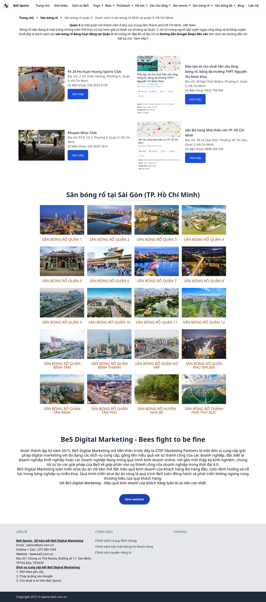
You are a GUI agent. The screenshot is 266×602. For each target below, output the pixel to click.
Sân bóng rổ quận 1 (62, 239)
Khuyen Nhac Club (82, 132)
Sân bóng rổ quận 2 (109, 239)
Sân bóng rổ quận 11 (157, 322)
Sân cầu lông (160, 6)
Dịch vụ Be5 (80, 6)
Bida (109, 6)
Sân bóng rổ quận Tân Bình (62, 410)
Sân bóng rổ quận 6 (109, 280)
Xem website (134, 499)
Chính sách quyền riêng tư (113, 552)
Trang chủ (43, 6)
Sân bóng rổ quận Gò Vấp (156, 365)
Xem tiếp (78, 94)
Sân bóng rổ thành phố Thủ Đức (204, 410)
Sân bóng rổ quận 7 (157, 280)
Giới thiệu (61, 6)
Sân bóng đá (225, 6)
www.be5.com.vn (41, 554)
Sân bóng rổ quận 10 (109, 322)
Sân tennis (181, 6)
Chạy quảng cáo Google (36, 576)
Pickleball (124, 6)
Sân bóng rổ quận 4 (204, 239)
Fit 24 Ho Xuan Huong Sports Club (94, 71)
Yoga (97, 6)
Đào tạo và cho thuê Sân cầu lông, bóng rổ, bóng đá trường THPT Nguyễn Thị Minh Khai (216, 71)
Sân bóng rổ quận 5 (62, 280)
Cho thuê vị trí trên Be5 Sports (40, 581)
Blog (241, 6)
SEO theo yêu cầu (32, 572)
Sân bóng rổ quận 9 (62, 322)
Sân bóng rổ (202, 6)
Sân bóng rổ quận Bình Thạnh (109, 365)
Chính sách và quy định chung (116, 541)
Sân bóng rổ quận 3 (157, 239)
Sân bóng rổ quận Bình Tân (62, 365)
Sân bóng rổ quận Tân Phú (109, 410)
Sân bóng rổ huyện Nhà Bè (156, 410)
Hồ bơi (141, 6)
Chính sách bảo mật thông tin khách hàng (124, 547)
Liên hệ (253, 6)
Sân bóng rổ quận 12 (204, 322)
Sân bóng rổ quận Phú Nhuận (203, 365)
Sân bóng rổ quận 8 (204, 280)
